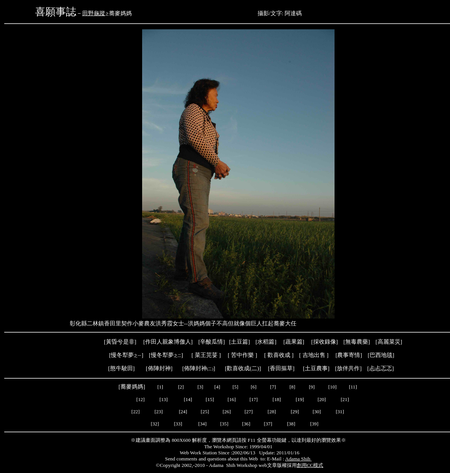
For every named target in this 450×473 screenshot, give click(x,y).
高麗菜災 (389, 342)
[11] (353, 387)
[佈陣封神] (155, 368)
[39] (314, 424)
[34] (202, 424)
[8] (292, 387)
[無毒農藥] (356, 342)
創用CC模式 (310, 465)
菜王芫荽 (206, 355)
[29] (295, 411)
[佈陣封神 (194, 368)
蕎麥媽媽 (131, 387)
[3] (200, 387)
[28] (271, 411)
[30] (317, 411)
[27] (249, 411)
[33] (178, 424)
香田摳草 (281, 368)
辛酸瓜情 (211, 342)
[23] (159, 411)
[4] (216, 387)
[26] (227, 411)
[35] (224, 424)
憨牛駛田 (121, 368)
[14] (188, 399)
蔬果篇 (294, 342)
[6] (253, 387)
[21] (345, 399)
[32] (155, 424)
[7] (273, 387)
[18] (276, 399)
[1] (160, 387)
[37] (268, 424)
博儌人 (182, 342)
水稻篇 (265, 342)
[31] (340, 411)
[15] (209, 399)
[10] (332, 387)
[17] (254, 399)
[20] (322, 399)
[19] (300, 399)
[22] (135, 411)
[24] (183, 411)
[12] (140, 399)
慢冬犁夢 (122, 355)
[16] (231, 399)
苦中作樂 (242, 355)
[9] (312, 387)
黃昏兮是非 (120, 342)
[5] (235, 387)
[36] (246, 424)
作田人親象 (159, 342)
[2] (181, 387)
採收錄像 (324, 342)
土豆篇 (239, 342)
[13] (164, 399)
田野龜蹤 (93, 13)
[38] (291, 424)
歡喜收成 (278, 355)
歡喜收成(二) (243, 368)
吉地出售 (314, 355)
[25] (204, 411)
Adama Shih (298, 459)
